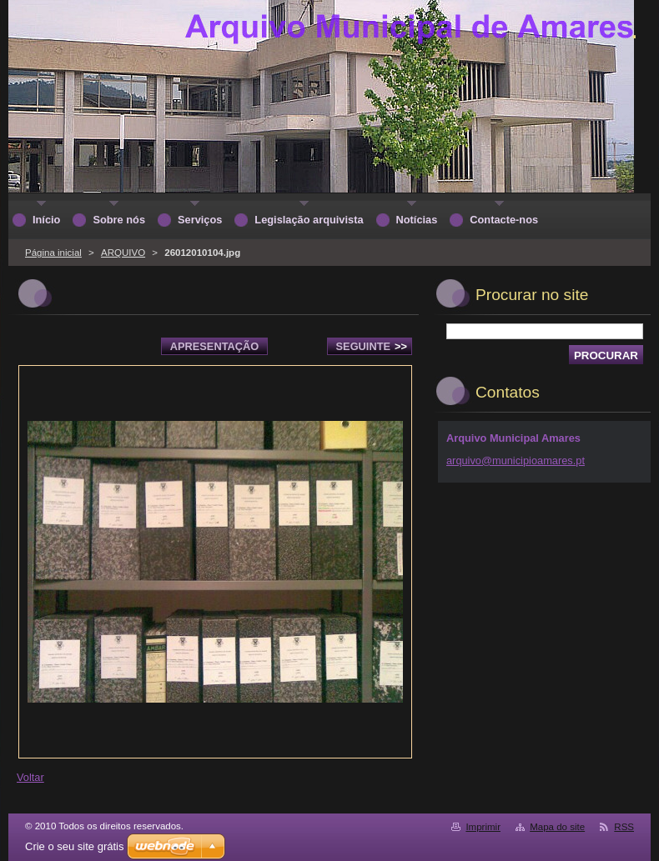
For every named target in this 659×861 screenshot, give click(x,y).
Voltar (30, 777)
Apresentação (214, 346)
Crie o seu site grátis (74, 846)
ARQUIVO (123, 253)
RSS (624, 827)
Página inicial (53, 253)
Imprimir (483, 827)
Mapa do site (557, 827)
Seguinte (371, 346)
